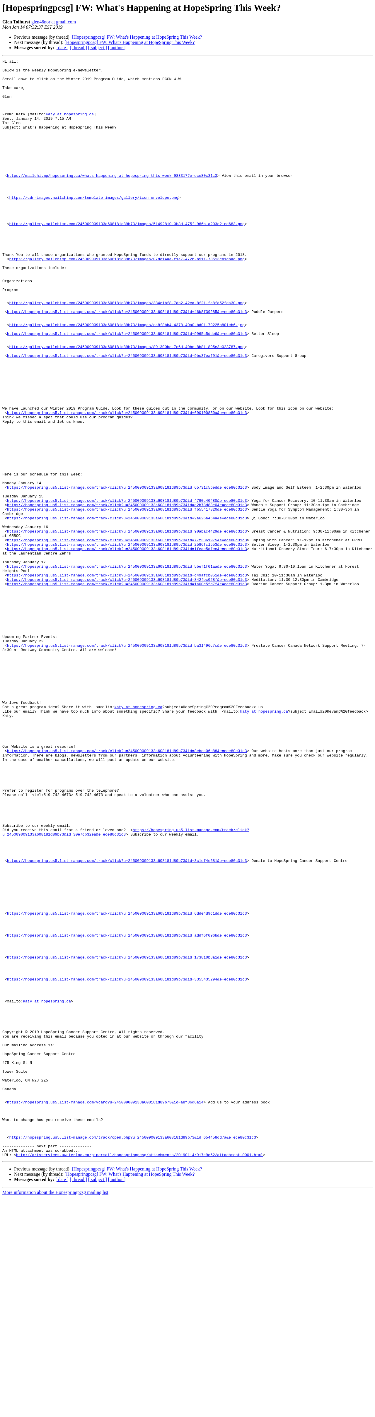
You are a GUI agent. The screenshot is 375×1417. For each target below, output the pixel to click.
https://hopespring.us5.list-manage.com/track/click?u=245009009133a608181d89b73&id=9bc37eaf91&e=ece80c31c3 (127, 415)
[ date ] (62, 47)
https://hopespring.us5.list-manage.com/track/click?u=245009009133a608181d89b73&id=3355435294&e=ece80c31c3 (127, 1163)
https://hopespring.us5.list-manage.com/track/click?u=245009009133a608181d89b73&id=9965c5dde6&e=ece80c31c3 (127, 388)
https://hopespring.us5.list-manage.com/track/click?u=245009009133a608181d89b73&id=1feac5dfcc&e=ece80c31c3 (127, 647)
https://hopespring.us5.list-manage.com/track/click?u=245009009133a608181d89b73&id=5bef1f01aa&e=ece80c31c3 (127, 668)
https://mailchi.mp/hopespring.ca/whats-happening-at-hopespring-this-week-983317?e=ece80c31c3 (112, 199)
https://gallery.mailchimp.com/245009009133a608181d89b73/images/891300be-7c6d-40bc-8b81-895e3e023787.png (126, 404)
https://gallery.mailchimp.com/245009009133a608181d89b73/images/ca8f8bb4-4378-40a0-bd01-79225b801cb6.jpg (126, 378)
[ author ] (117, 47)
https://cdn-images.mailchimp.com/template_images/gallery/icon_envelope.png (93, 225)
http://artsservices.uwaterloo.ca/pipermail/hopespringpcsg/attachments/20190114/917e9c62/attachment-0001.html (139, 1374)
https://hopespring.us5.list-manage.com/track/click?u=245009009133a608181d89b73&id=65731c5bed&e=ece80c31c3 (127, 573)
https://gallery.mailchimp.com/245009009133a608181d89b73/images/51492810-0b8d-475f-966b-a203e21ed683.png (126, 257)
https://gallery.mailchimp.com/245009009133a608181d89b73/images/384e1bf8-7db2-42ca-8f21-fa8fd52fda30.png (126, 352)
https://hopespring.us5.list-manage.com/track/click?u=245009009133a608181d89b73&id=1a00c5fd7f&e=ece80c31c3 (127, 689)
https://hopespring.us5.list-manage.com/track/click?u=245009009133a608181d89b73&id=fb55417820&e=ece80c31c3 (127, 599)
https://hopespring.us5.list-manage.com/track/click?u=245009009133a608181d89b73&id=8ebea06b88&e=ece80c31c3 (127, 889)
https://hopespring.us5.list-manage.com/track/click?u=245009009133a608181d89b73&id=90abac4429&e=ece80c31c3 (127, 626)
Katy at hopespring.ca (70, 125)
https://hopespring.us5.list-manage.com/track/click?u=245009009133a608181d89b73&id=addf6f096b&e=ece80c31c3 (127, 1110)
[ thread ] (78, 47)
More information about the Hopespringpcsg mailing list (55, 1411)
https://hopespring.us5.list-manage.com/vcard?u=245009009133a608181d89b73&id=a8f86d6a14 (105, 1311)
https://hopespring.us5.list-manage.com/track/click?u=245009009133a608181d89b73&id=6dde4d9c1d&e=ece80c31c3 (127, 1084)
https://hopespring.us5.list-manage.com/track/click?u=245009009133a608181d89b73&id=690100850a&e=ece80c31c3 (127, 483)
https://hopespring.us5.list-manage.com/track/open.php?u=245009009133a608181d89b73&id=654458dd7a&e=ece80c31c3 (132, 1353)
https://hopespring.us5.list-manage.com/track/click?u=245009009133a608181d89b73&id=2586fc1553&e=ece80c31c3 (127, 641)
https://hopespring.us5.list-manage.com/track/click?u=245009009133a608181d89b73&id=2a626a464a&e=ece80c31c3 (127, 610)
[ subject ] (97, 47)
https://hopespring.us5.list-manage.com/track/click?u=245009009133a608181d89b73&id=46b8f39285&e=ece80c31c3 (127, 362)
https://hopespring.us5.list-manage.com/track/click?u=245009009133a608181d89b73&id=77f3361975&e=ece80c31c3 (127, 636)
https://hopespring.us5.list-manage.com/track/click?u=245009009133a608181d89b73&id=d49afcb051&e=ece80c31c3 (127, 678)
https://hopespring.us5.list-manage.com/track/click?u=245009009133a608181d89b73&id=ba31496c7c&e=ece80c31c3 (127, 763)
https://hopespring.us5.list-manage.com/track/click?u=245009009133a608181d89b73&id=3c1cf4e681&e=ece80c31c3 (127, 1021)
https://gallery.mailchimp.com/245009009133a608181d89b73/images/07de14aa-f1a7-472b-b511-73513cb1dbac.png (126, 299)
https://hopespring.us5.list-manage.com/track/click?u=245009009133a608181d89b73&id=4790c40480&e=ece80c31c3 (127, 589)
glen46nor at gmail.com (53, 21)
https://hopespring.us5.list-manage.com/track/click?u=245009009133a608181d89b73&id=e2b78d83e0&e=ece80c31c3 (127, 594)
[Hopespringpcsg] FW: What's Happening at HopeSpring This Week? (137, 37)
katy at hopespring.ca (138, 836)
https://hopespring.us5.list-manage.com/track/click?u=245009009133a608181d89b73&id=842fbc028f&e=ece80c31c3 (127, 684)
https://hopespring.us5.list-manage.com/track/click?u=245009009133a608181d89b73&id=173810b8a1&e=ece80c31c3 (127, 1137)
